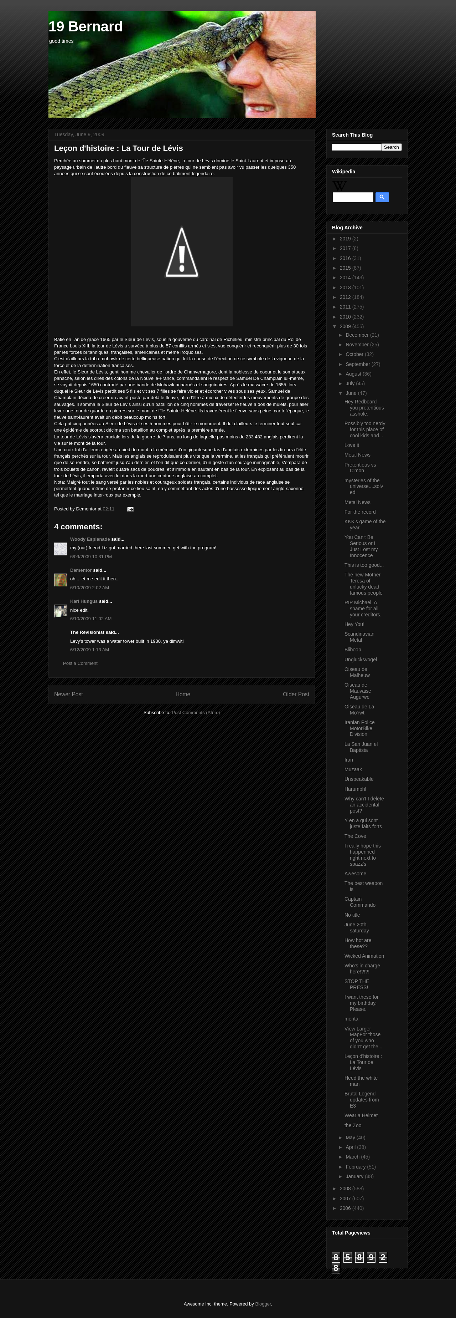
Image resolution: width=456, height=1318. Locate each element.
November (358, 344)
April (351, 1147)
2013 (346, 287)
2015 (346, 268)
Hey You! (354, 624)
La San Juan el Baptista (361, 747)
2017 (346, 248)
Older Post (296, 694)
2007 (346, 1198)
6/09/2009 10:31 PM (91, 556)
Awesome (355, 873)
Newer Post (68, 694)
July (351, 383)
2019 (346, 238)
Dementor (81, 570)
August (354, 374)
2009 (346, 326)
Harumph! (355, 789)
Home (183, 694)
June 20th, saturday (356, 927)
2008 (346, 1188)
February (356, 1167)
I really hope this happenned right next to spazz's (362, 854)
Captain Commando (359, 902)
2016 (346, 258)
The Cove (355, 836)
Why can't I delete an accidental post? (364, 805)
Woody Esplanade (90, 539)
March (353, 1157)
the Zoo (352, 1125)
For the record (360, 512)
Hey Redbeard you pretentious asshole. (364, 408)
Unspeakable (359, 779)
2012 (346, 297)
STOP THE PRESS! (356, 984)
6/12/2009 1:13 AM (89, 649)
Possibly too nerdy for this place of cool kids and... (364, 429)
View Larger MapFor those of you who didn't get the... (363, 1037)
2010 (346, 317)
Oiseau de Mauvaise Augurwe (357, 691)
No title (352, 915)
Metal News (357, 455)
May (351, 1137)
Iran (348, 760)
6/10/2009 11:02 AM (91, 618)
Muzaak (353, 769)
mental (351, 1019)
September (358, 364)
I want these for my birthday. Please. (361, 1003)
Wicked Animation (364, 956)
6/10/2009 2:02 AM (89, 587)
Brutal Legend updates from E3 (361, 1100)
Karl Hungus (84, 601)
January (355, 1176)
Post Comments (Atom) (196, 712)
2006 (346, 1208)
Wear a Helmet (361, 1115)
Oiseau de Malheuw (357, 672)
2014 (346, 277)
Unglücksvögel (360, 659)
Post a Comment (80, 663)
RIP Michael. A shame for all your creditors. (363, 608)
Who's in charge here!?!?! (362, 968)
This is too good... (364, 565)
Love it (351, 445)
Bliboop (352, 649)
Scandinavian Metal (359, 637)
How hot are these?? (357, 943)
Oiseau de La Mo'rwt (359, 710)
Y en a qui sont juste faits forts (363, 823)
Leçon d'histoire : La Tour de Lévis (363, 1062)
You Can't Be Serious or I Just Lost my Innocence (361, 546)
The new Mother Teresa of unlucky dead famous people (363, 583)
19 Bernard (85, 26)
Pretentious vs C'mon (360, 468)
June (352, 393)
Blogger (263, 1304)
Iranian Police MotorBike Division (359, 728)
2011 (346, 307)
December (358, 335)
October (355, 354)
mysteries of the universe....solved (363, 486)
